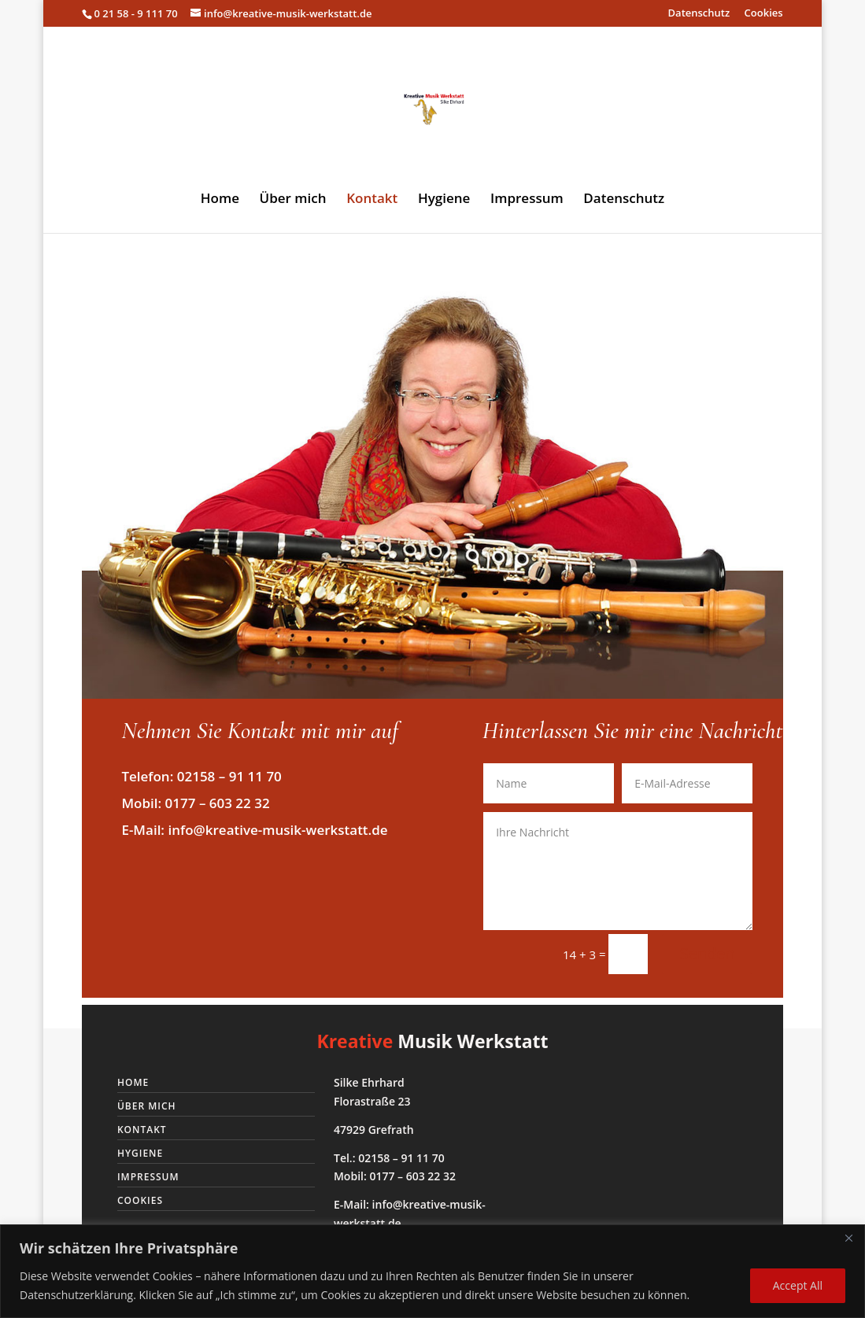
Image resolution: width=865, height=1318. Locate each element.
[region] (432, 1271)
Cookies (764, 14)
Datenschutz (699, 14)
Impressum (527, 200)
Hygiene (444, 200)
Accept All (797, 1285)
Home (220, 200)
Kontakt (371, 200)
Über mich (293, 200)
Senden (706, 953)
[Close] (848, 1237)
